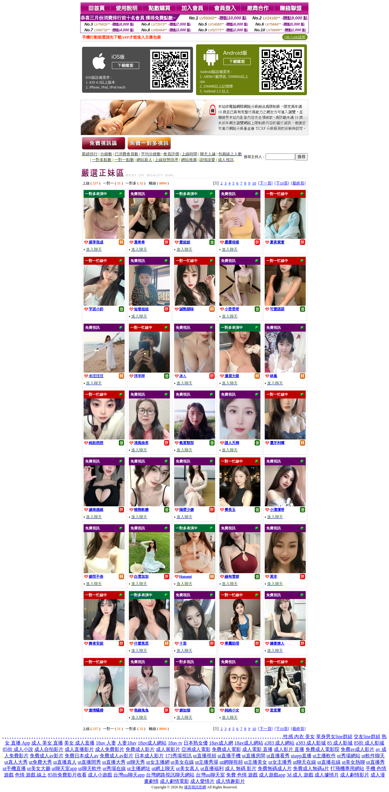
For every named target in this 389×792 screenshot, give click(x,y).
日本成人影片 (149, 755)
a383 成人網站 (279, 743)
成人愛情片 (202, 781)
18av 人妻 (106, 743)
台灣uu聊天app (129, 774)
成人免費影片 (109, 749)
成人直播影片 (79, 749)
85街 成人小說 (18, 749)
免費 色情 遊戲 (242, 774)
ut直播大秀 (113, 762)
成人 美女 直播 (47, 743)
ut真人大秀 (15, 762)
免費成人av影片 (47, 755)
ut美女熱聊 (353, 762)
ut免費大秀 (40, 762)
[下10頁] (281, 183)
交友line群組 (367, 736)
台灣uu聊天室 (210, 774)
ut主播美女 (255, 762)
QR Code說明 (294, 37)
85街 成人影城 (369, 743)
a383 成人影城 (311, 743)
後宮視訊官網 (195, 787)
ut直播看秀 (278, 755)
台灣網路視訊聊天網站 (170, 774)
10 (254, 183)
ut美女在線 (182, 762)
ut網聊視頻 (231, 762)
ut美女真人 (187, 768)
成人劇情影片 (354, 774)
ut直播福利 (212, 768)
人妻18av (126, 743)
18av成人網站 (152, 743)
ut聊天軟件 (89, 768)
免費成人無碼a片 (311, 768)
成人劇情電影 (174, 781)
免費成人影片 (140, 749)
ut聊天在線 (304, 762)
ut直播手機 (229, 755)
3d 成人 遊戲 (300, 774)
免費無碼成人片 (275, 768)
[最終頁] (298, 183)
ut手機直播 (14, 768)
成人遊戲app (272, 774)
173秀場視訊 (178, 755)
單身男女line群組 (334, 736)
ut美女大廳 (38, 768)
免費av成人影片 (357, 749)
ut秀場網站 (348, 755)
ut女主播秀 (279, 762)
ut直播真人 (64, 762)
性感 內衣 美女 (299, 736)
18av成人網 (221, 743)
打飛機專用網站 (347, 768)
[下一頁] (265, 183)
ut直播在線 (328, 762)
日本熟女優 (196, 743)
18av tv (175, 743)
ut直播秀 (375, 762)
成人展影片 (168, 749)
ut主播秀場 (206, 762)
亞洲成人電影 (196, 749)
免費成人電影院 (322, 749)
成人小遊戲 (100, 774)
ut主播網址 (138, 768)
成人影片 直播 (289, 749)
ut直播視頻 (204, 755)
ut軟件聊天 (373, 755)
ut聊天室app (64, 768)
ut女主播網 (157, 762)
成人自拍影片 (49, 749)
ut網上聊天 (163, 768)
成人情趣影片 (230, 781)
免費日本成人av (81, 755)
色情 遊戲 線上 (30, 774)
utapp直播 (301, 755)
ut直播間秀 (89, 762)
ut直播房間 (253, 755)
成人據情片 (327, 774)
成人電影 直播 (257, 749)
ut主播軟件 (324, 755)
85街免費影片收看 (67, 774)
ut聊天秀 (136, 762)
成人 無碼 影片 (240, 768)
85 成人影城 (340, 743)
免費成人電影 (226, 749)
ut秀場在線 (114, 768)
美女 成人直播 (79, 743)
